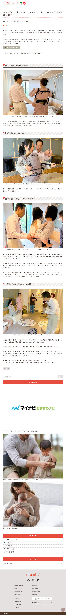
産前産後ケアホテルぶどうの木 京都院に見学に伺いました (23, 53)
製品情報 (35, 585)
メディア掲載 (18, 604)
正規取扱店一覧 (18, 591)
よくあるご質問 (36, 591)
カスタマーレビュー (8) (10, 540)
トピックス (25, 21)
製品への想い (18, 594)
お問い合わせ (37, 602)
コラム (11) (7, 543)
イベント (7, 25)
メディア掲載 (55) (9, 552)
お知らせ (17, 598)
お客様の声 (17, 607)
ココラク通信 (18, 601)
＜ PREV (6, 368)
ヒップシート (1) (9, 549)
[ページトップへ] (63, 610)
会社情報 (35, 594)
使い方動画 (35, 588)
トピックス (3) (8, 546)
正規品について (18, 588)
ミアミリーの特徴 (19, 585)
